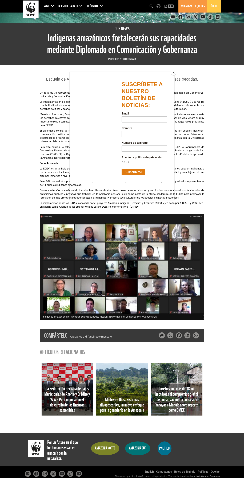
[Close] (173, 72)
